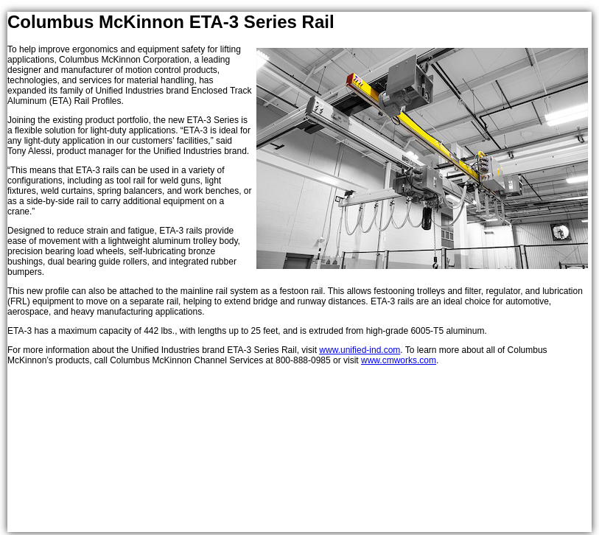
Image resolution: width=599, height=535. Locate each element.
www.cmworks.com (398, 360)
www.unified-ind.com (359, 350)
